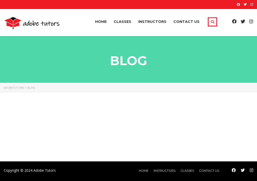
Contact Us (186, 21)
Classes (122, 21)
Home (101, 21)
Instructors (152, 21)
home (144, 170)
